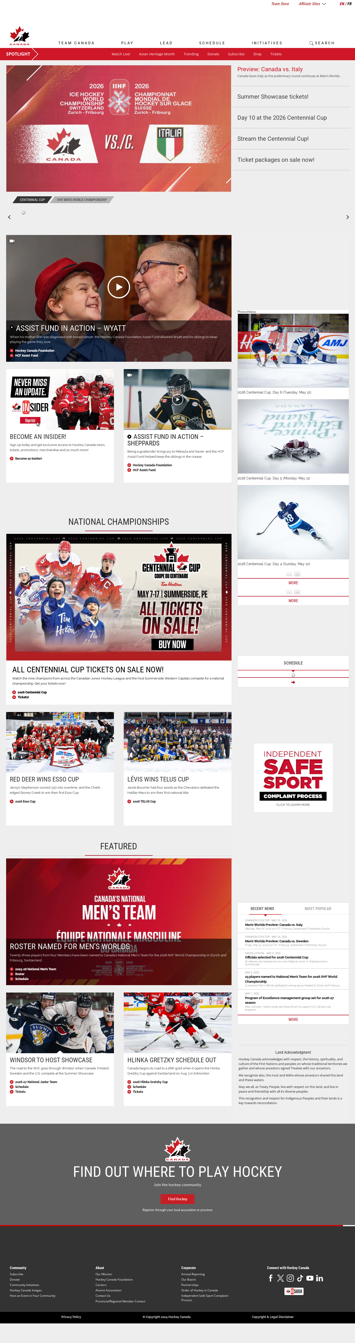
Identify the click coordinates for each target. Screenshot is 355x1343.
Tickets (276, 54)
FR (349, 3)
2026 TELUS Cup (144, 801)
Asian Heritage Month (157, 54)
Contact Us (103, 1296)
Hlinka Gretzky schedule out (171, 1060)
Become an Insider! (38, 437)
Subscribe (236, 54)
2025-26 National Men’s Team (35, 969)
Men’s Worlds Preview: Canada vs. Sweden (276, 941)
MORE (293, 1019)
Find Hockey (177, 1199)
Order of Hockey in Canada (199, 1290)
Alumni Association (109, 1290)
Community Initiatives (24, 1285)
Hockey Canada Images (26, 1290)
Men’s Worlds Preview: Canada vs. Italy (274, 925)
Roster (19, 974)
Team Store (280, 3)
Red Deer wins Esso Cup (44, 779)
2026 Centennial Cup (32, 692)
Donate (213, 54)
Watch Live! (121, 54)
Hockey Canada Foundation (34, 350)
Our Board (188, 1279)
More (293, 583)
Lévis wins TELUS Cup (158, 779)
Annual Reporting (193, 1274)
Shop (257, 54)
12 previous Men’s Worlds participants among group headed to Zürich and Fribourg (292, 985)
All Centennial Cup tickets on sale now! (88, 669)
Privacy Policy (71, 1317)
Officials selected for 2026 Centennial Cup (276, 957)
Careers (101, 1285)
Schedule (21, 979)
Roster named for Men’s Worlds (70, 946)
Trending (191, 54)
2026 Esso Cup (25, 801)
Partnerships (190, 1285)
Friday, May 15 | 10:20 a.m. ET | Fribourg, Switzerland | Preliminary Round (285, 945)
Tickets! (23, 697)
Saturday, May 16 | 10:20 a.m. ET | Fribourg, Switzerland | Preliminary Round (287, 928)
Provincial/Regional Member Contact (120, 1301)
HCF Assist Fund (26, 355)
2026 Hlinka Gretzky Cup (150, 1082)
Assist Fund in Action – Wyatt (71, 328)
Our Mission (104, 1274)
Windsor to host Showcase (51, 1060)
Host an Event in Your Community (32, 1296)
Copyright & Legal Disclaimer (273, 1317)
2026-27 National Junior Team (36, 1082)
